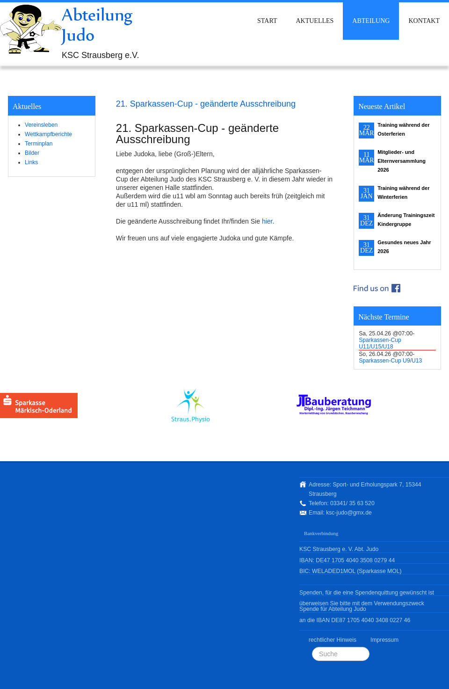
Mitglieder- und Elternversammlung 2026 (401, 161)
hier (267, 221)
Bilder (32, 153)
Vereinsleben (41, 125)
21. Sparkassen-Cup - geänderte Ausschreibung (206, 104)
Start (267, 20)
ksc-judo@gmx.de (348, 512)
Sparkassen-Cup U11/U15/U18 (380, 343)
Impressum (384, 640)
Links (31, 162)
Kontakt (424, 20)
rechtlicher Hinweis (332, 640)
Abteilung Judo (97, 24)
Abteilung (371, 20)
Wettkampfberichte (48, 134)
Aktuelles (314, 20)
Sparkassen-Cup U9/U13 (390, 360)
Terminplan (38, 143)
